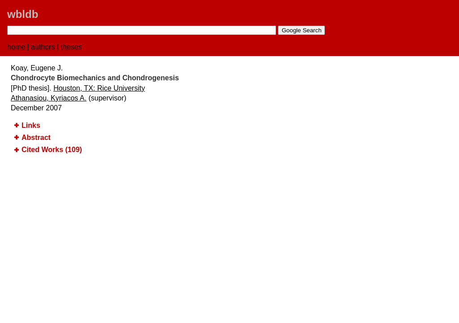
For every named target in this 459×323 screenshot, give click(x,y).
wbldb (22, 14)
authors (43, 47)
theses (71, 47)
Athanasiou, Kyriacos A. (49, 98)
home (16, 47)
